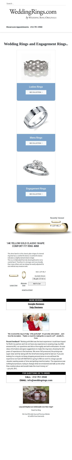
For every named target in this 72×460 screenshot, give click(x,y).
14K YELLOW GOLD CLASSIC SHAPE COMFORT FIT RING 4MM (25, 244)
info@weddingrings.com (39, 380)
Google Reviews (36, 304)
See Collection (35, 92)
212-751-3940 (36, 27)
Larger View (13, 285)
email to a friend (27, 290)
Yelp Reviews (36, 307)
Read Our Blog (36, 410)
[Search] (17, 3)
